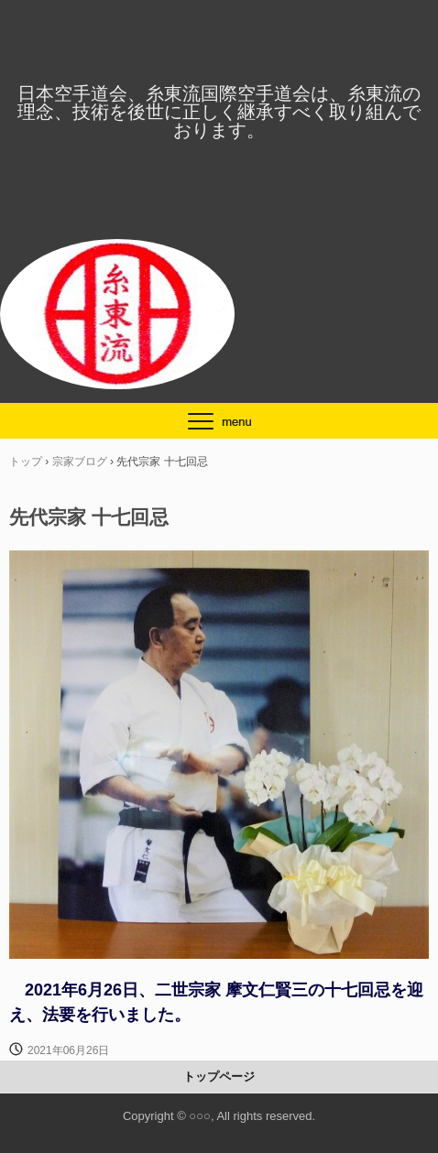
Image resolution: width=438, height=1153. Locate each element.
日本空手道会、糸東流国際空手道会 (219, 42)
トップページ (219, 1076)
